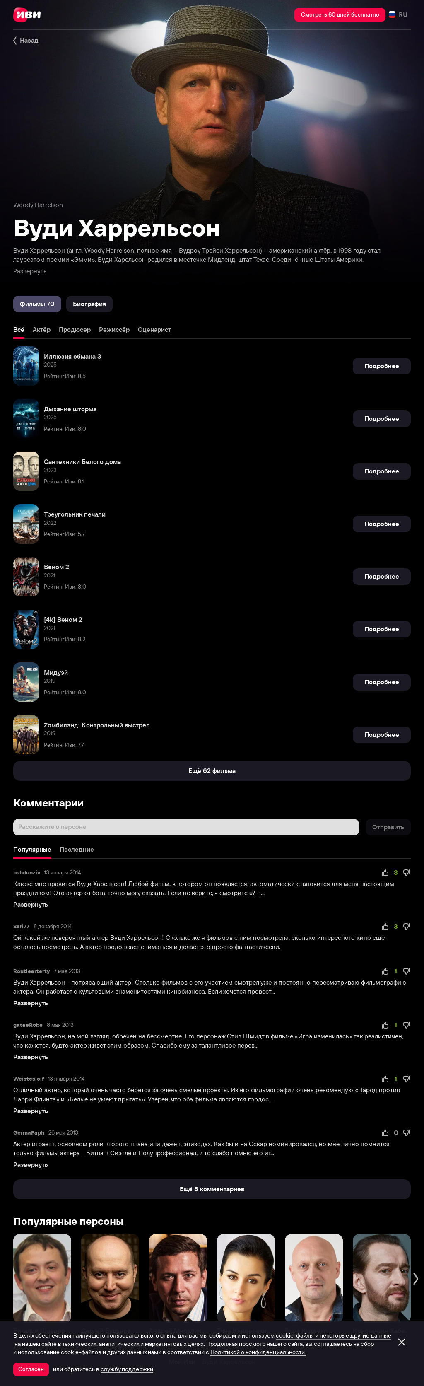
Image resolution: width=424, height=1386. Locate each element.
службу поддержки (127, 1369)
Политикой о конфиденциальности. (258, 1352)
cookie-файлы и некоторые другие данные (333, 1335)
